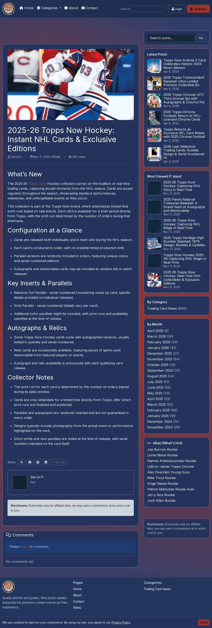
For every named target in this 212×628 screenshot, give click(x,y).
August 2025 (157, 376)
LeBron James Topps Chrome (170, 466)
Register (198, 9)
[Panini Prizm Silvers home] (8, 587)
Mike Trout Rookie (161, 478)
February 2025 (159, 410)
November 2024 (160, 427)
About (71, 8)
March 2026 (157, 336)
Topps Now (37, 184)
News (77, 608)
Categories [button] (48, 8)
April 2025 (155, 399)
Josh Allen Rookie (161, 501)
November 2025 (160, 359)
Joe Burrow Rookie (162, 449)
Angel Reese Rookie (162, 483)
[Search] (142, 9)
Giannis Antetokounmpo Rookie (171, 461)
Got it (204, 622)
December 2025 (160, 353)
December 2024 (160, 421)
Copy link (58, 462)
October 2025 (158, 365)
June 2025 (156, 387)
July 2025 (155, 382)
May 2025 (155, 393)
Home (26, 8)
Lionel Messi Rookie (162, 455)
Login (177, 9)
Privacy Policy (120, 622)
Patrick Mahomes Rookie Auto (170, 489)
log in (25, 547)
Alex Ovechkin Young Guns (168, 472)
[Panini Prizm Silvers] (8, 9)
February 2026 (159, 342)
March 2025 (157, 404)
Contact (89, 8)
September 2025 (160, 370)
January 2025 (158, 416)
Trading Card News (162, 308)
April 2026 (155, 331)
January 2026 (158, 348)
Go (201, 38)
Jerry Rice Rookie (161, 495)
